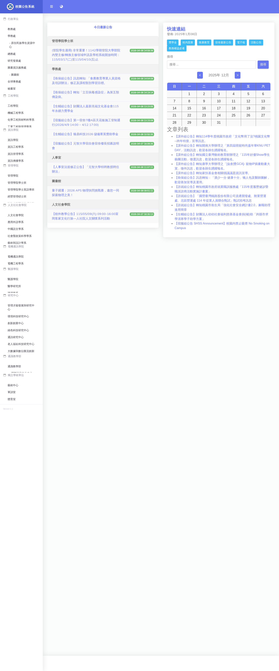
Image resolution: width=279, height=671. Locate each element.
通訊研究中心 (16, 523)
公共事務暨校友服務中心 (22, 104)
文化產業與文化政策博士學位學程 (21, 377)
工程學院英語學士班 (20, 197)
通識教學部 (14, 594)
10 (219, 101)
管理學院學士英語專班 (21, 292)
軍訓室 (12, 629)
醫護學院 (13, 449)
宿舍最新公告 (223, 42)
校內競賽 (187, 42)
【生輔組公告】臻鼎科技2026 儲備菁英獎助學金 (85, 134)
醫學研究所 (14, 456)
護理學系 (13, 463)
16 (204, 108)
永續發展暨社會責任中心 (22, 115)
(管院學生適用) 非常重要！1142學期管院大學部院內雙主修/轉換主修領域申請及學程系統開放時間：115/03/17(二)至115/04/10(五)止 (86, 55)
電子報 (241, 42)
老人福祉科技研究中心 (21, 530)
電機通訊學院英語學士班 (21, 426)
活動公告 (256, 42)
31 (219, 122)
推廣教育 (204, 42)
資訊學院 (13, 218)
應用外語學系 (16, 347)
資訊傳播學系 (16, 239)
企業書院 (13, 650)
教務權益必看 (177, 48)
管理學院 (13, 278)
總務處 (12, 54)
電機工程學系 (16, 418)
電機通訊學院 (16, 411)
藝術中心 (13, 622)
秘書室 (12, 88)
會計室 (12, 138)
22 (189, 115)
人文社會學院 (16, 340)
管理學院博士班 (17, 319)
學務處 (12, 36)
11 (233, 101)
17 (219, 108)
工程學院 (13, 170)
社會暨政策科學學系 (20, 361)
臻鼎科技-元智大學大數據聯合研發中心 (20, 571)
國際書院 (13, 643)
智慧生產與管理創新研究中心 (21, 549)
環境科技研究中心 (18, 502)
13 (263, 101)
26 (248, 115)
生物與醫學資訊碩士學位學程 (21, 248)
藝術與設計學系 (17, 368)
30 (204, 122)
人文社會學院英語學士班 (21, 388)
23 (204, 115)
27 (263, 115)
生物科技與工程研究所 (21, 470)
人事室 (12, 131)
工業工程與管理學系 (20, 190)
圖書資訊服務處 (17, 67)
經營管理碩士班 (17, 299)
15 (189, 108)
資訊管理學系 (16, 232)
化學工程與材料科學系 (21, 184)
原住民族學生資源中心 (22, 45)
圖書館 (15, 75)
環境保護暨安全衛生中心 (21, 147)
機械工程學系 (16, 176)
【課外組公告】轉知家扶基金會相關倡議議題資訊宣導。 (213, 173)
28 (174, 122)
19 (248, 108)
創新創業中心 (16, 509)
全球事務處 (14, 81)
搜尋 (170, 57)
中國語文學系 (16, 354)
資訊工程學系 (16, 225)
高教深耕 (16, 124)
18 (233, 108)
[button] (61, 6)
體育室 (12, 636)
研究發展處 (14, 61)
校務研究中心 (19, 95)
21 (174, 115)
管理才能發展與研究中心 (21, 493)
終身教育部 (14, 656)
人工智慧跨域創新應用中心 (21, 560)
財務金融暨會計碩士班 (21, 306)
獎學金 (173, 42)
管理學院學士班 (17, 285)
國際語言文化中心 (21, 601)
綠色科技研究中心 (18, 516)
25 (233, 115)
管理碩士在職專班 (18, 312)
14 (174, 108)
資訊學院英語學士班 (20, 257)
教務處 (12, 29)
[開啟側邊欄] (51, 6)
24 (219, 115)
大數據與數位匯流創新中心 (21, 539)
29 (189, 122)
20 (263, 108)
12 (248, 101)
